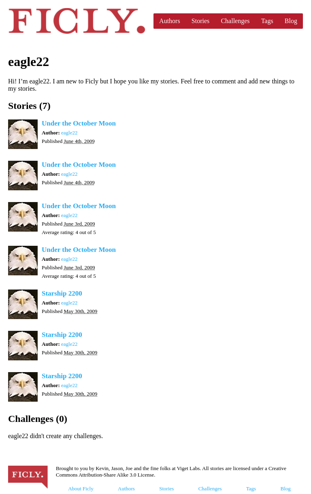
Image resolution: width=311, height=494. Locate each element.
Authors (169, 20)
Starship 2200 (62, 293)
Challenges (235, 20)
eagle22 (69, 133)
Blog (291, 20)
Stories (200, 20)
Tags (267, 20)
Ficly (76, 21)
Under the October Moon (79, 123)
